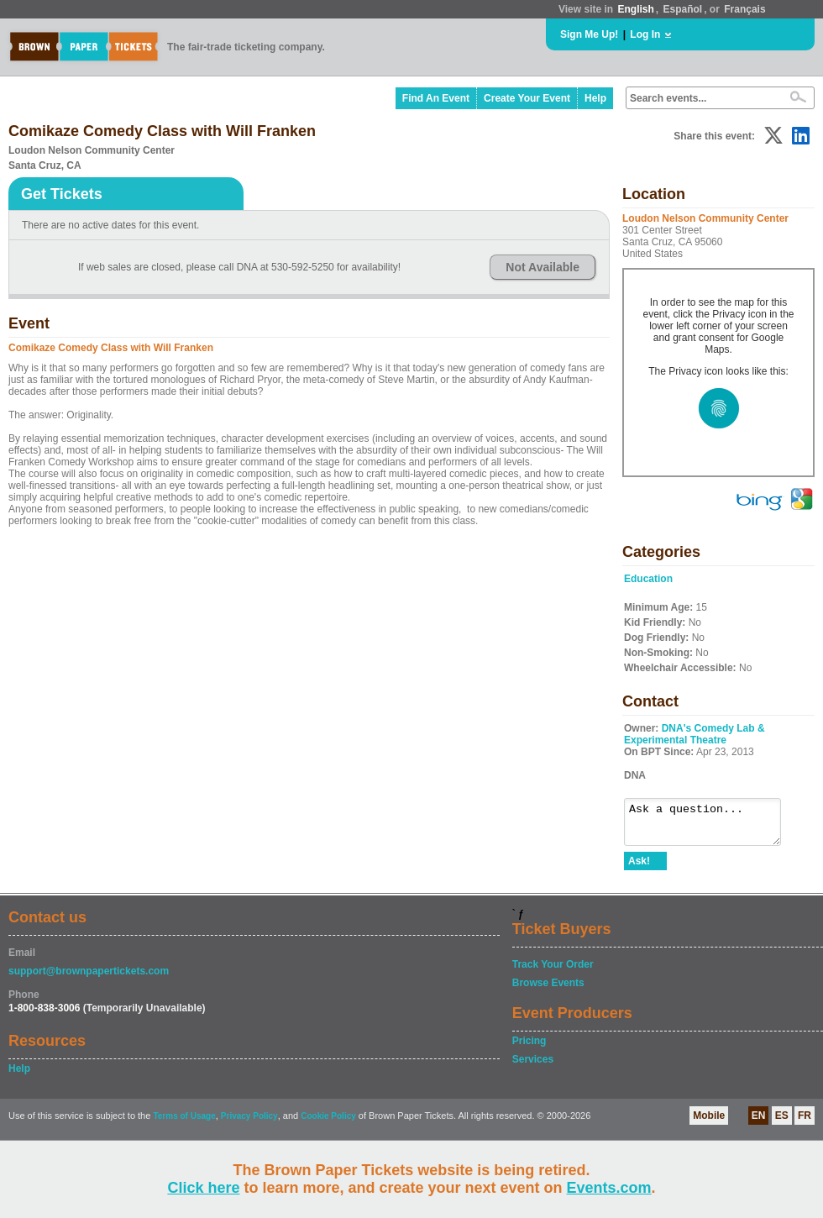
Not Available (542, 267)
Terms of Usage (184, 1123)
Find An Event (435, 98)
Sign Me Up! (589, 34)
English (635, 9)
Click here (203, 1187)
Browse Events (548, 990)
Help (595, 98)
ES (782, 1123)
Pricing (529, 1048)
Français (744, 9)
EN (759, 1123)
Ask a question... (711, 825)
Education (648, 579)
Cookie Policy (328, 1123)
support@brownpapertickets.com (88, 978)
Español (683, 9)
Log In (645, 34)
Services (532, 1067)
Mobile (709, 1123)
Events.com (609, 1187)
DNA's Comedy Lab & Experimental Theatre (694, 734)
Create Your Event (527, 98)
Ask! (639, 868)
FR (804, 1123)
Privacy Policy (249, 1123)
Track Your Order (553, 972)
